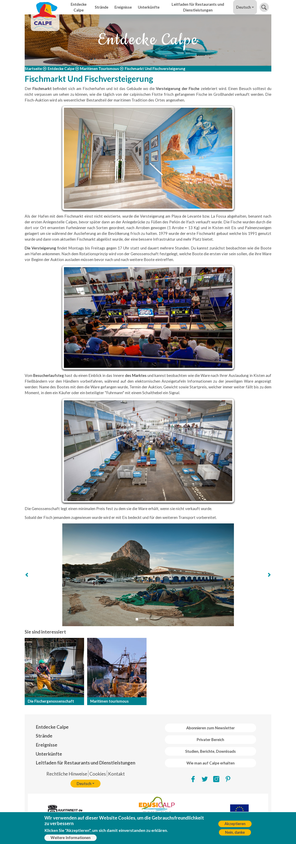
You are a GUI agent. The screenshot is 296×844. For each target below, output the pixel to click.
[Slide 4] (157, 618)
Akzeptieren (234, 823)
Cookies (97, 774)
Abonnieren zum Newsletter (210, 728)
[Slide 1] (137, 619)
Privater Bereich (210, 739)
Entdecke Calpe (79, 7)
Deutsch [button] (243, 7)
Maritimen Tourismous (99, 68)
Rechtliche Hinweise (66, 774)
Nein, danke (235, 832)
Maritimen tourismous (109, 701)
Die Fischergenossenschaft (51, 701)
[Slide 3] (149, 618)
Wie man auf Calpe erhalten (210, 763)
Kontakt (116, 774)
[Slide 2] (142, 618)
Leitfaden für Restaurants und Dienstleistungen (198, 7)
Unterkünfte (149, 7)
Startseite (33, 68)
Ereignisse (123, 7)
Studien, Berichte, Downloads (210, 751)
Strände (101, 7)
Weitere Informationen (70, 837)
